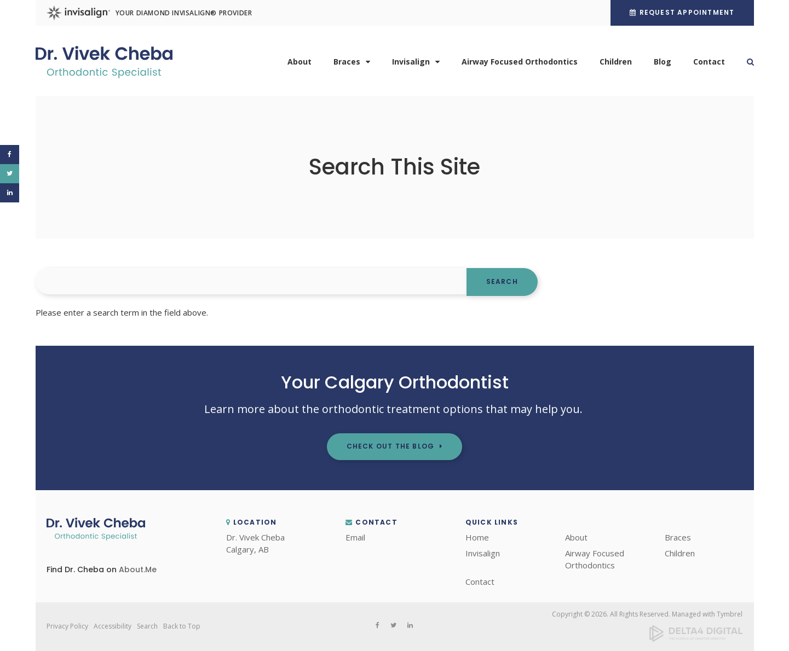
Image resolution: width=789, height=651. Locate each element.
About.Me (138, 569)
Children (616, 61)
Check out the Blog (391, 446)
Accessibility (112, 626)
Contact (709, 61)
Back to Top (181, 626)
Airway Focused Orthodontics (520, 61)
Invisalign (411, 61)
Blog (662, 61)
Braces (346, 61)
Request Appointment (687, 12)
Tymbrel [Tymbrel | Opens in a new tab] (729, 614)
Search (745, 61)
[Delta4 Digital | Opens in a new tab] (695, 639)
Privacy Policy (67, 626)
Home (477, 537)
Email (355, 537)
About (299, 61)
